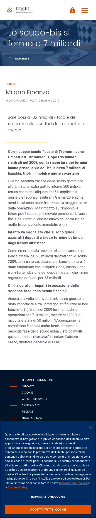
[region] (48, 469)
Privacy (28, 386)
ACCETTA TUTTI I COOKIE (48, 509)
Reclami (28, 411)
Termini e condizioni (37, 380)
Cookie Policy (17, 487)
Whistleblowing (34, 399)
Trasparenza (32, 418)
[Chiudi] (91, 428)
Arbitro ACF (31, 405)
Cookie (27, 392)
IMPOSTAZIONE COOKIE (48, 496)
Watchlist (18, 58)
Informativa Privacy (73, 483)
